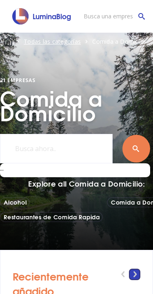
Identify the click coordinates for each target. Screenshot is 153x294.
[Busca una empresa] (112, 16)
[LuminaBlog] (41, 16)
